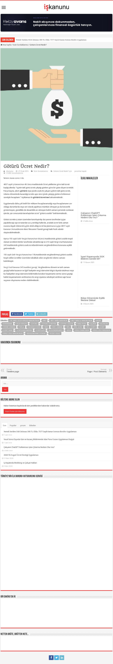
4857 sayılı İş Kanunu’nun (14, 184)
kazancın (104, 324)
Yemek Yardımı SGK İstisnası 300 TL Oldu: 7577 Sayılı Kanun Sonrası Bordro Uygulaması (51, 40)
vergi (69, 330)
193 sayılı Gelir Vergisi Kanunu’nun (18, 255)
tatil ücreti (91, 327)
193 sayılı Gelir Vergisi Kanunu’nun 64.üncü (26, 239)
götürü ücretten (48, 324)
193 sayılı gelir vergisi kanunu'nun (24, 321)
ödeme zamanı (9, 327)
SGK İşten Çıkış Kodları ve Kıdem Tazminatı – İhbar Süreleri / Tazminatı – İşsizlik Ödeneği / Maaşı (51, 620)
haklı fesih (81, 324)
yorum (23, 425)
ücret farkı (8, 330)
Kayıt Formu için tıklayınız (15, 411)
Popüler (13, 425)
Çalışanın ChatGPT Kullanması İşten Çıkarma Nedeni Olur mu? (93, 215)
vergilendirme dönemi (36, 334)
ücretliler (40, 330)
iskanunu (9, 171)
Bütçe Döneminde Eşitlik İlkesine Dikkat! (93, 299)
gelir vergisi (21, 324)
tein (56, 653)
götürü (34, 324)
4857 (44, 321)
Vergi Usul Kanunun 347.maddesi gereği (20, 267)
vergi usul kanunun (101, 330)
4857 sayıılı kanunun (58, 321)
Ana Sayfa (6, 45)
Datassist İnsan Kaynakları (70, 660)
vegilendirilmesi (56, 330)
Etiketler (32, 425)
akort (98, 321)
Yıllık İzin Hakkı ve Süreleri (16, 628)
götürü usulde (66, 324)
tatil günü (78, 327)
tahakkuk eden (34, 327)
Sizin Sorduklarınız (20, 45)
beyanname (7, 324)
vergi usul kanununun (13, 334)
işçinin (93, 324)
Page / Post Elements (91, 370)
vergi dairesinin (82, 330)
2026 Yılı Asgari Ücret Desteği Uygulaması (21, 455)
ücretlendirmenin (24, 330)
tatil (68, 327)
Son (4, 425)
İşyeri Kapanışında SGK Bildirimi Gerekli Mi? (92, 257)
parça (21, 327)
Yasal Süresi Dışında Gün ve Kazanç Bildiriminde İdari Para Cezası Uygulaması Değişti (39, 439)
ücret (102, 327)
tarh (46, 327)
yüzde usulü (55, 334)
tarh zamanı (57, 327)
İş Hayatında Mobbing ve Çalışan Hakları (20, 463)
